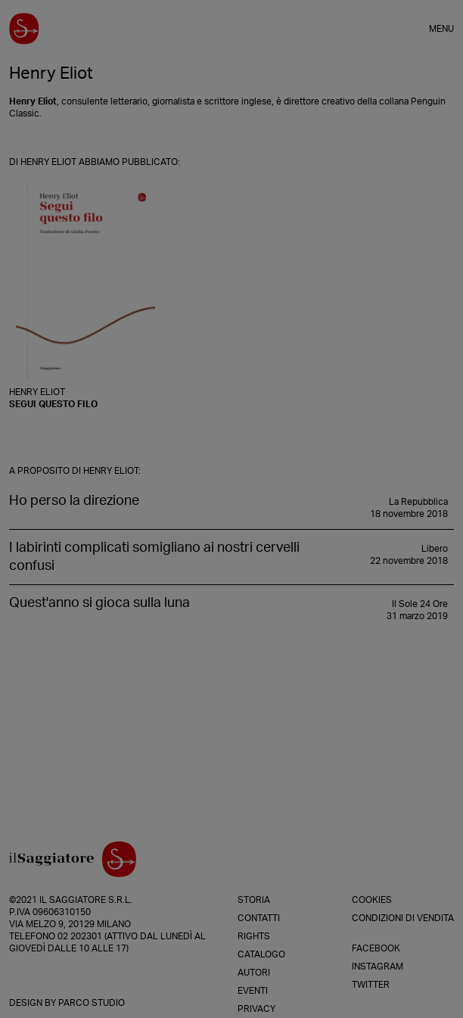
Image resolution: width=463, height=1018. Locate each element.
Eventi (253, 990)
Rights (254, 936)
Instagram (377, 966)
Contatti (259, 918)
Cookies (372, 899)
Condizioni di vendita (403, 918)
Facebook (376, 948)
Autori (254, 972)
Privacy (256, 1008)
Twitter (371, 984)
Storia (254, 899)
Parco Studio (91, 1002)
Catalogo (261, 954)
